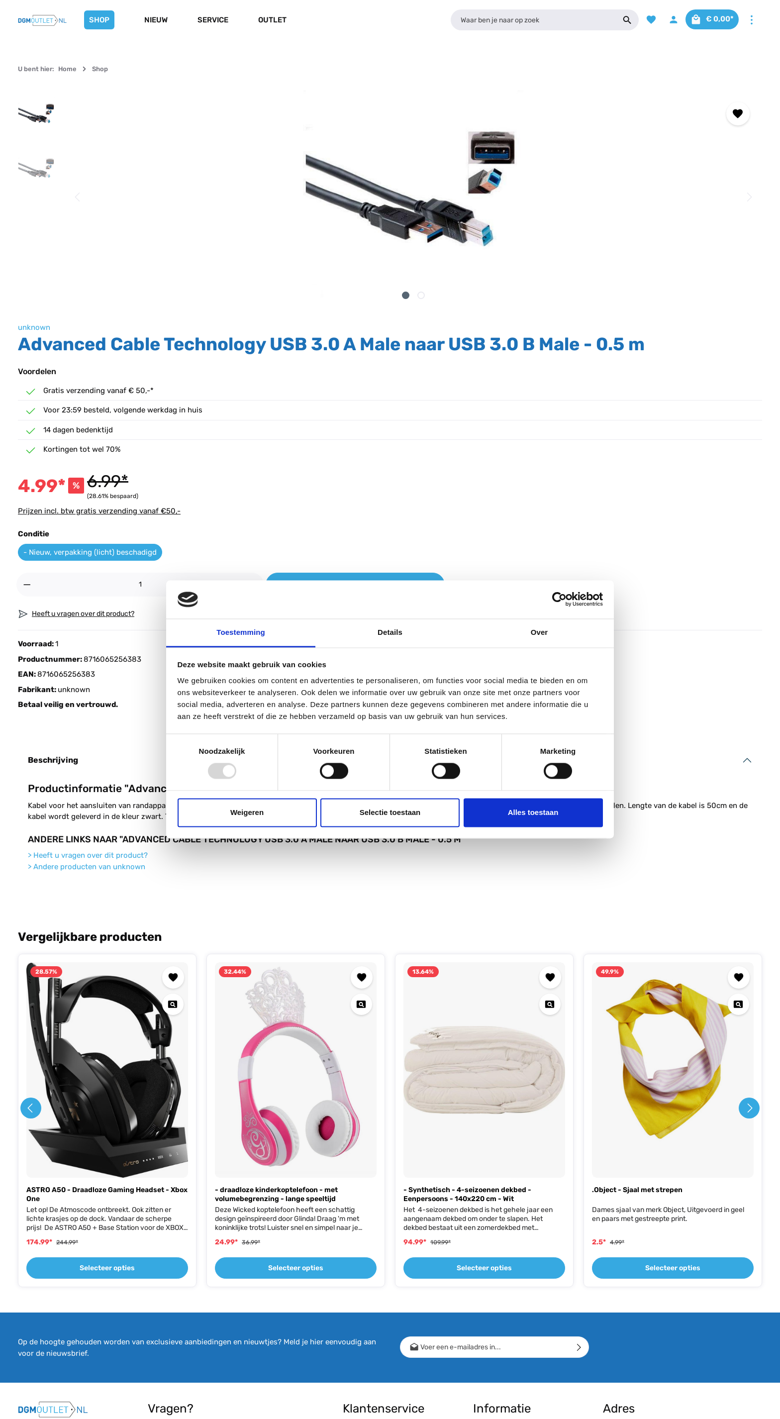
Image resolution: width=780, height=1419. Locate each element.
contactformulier (206, 1337)
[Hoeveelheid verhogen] (550, 396)
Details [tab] (390, 632)
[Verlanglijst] (642, 20)
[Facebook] (30, 1265)
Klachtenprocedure (373, 1368)
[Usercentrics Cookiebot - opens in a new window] (559, 599)
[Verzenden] (579, 1168)
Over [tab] (539, 632)
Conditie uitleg (365, 1290)
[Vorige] (78, 197)
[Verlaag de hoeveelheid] (472, 396)
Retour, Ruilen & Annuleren (384, 1306)
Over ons (487, 1274)
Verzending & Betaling (377, 1274)
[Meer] (751, 20)
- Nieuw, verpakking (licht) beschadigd (535, 363)
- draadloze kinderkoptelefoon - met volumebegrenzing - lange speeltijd (276, 1015)
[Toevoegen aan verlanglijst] (420, 113)
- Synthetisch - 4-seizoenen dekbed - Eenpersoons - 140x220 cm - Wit (467, 1015)
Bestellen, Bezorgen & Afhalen (377, 1329)
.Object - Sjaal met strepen (637, 1011)
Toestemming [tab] (240, 632)
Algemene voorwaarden (511, 1322)
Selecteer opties (107, 1089)
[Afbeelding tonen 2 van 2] (262, 295)
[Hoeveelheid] (512, 396)
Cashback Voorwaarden (511, 1258)
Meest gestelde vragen (379, 1352)
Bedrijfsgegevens (501, 1306)
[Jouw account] (665, 20)
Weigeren (247, 812)
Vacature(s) (491, 1354)
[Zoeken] (617, 20)
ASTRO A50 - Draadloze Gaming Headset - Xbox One (107, 1015)
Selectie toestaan (390, 812)
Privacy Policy (495, 1338)
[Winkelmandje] (708, 20)
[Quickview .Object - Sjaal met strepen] (738, 825)
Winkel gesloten (497, 1290)
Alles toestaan (533, 812)
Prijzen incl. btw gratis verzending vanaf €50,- (545, 321)
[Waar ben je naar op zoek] (528, 20)
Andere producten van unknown (86, 687)
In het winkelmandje (652, 396)
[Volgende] (430, 197)
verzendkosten (579, 1404)
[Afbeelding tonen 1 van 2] (246, 295)
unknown (480, 95)
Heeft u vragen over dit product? (88, 676)
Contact (355, 1258)
